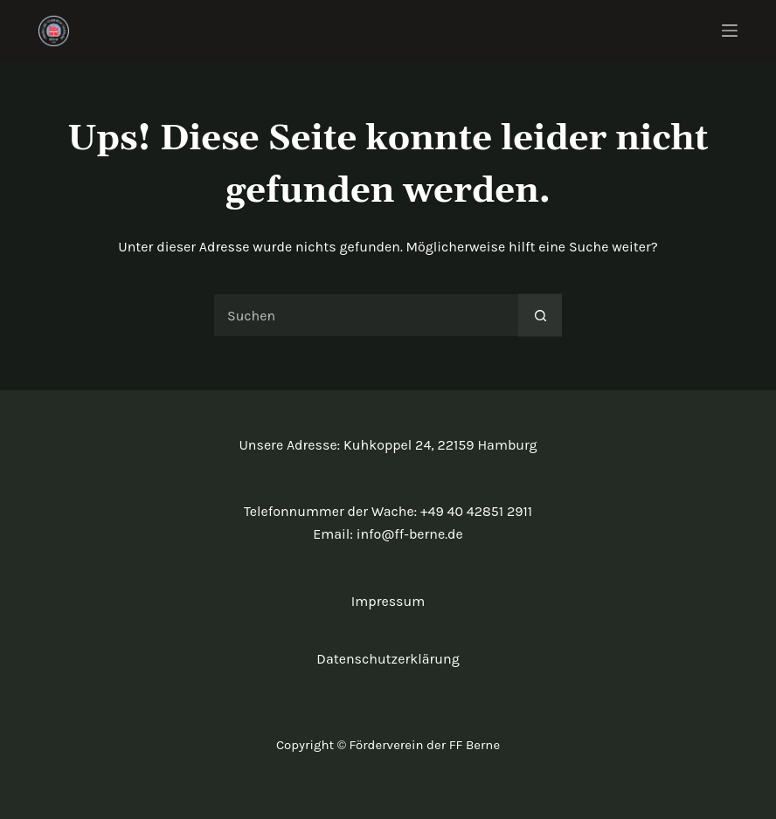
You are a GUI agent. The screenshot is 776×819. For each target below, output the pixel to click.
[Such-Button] (540, 315)
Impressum (388, 601)
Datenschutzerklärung (387, 658)
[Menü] (730, 30)
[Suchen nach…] (366, 315)
